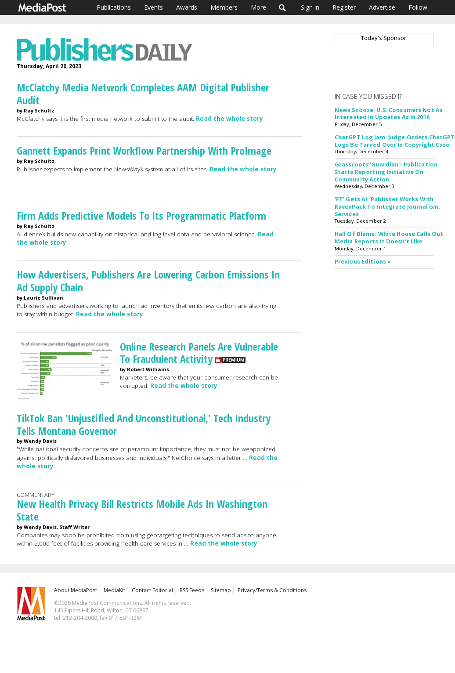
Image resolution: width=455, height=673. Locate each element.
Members (224, 7)
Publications (114, 7)
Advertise (382, 7)
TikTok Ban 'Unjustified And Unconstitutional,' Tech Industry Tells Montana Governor (144, 424)
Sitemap (221, 590)
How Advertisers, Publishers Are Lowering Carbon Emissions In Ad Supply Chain (148, 280)
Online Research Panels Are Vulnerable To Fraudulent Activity (199, 352)
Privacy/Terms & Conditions (272, 590)
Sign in (310, 7)
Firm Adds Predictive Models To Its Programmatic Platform (141, 215)
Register (344, 7)
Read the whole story (229, 119)
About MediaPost (75, 590)
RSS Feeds (192, 590)
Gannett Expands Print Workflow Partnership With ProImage (144, 150)
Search (282, 7)
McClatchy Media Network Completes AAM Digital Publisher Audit (143, 93)
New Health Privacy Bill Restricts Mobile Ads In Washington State (142, 510)
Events (153, 7)
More (258, 7)
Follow (417, 7)
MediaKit (114, 590)
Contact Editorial (152, 590)
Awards (186, 7)
